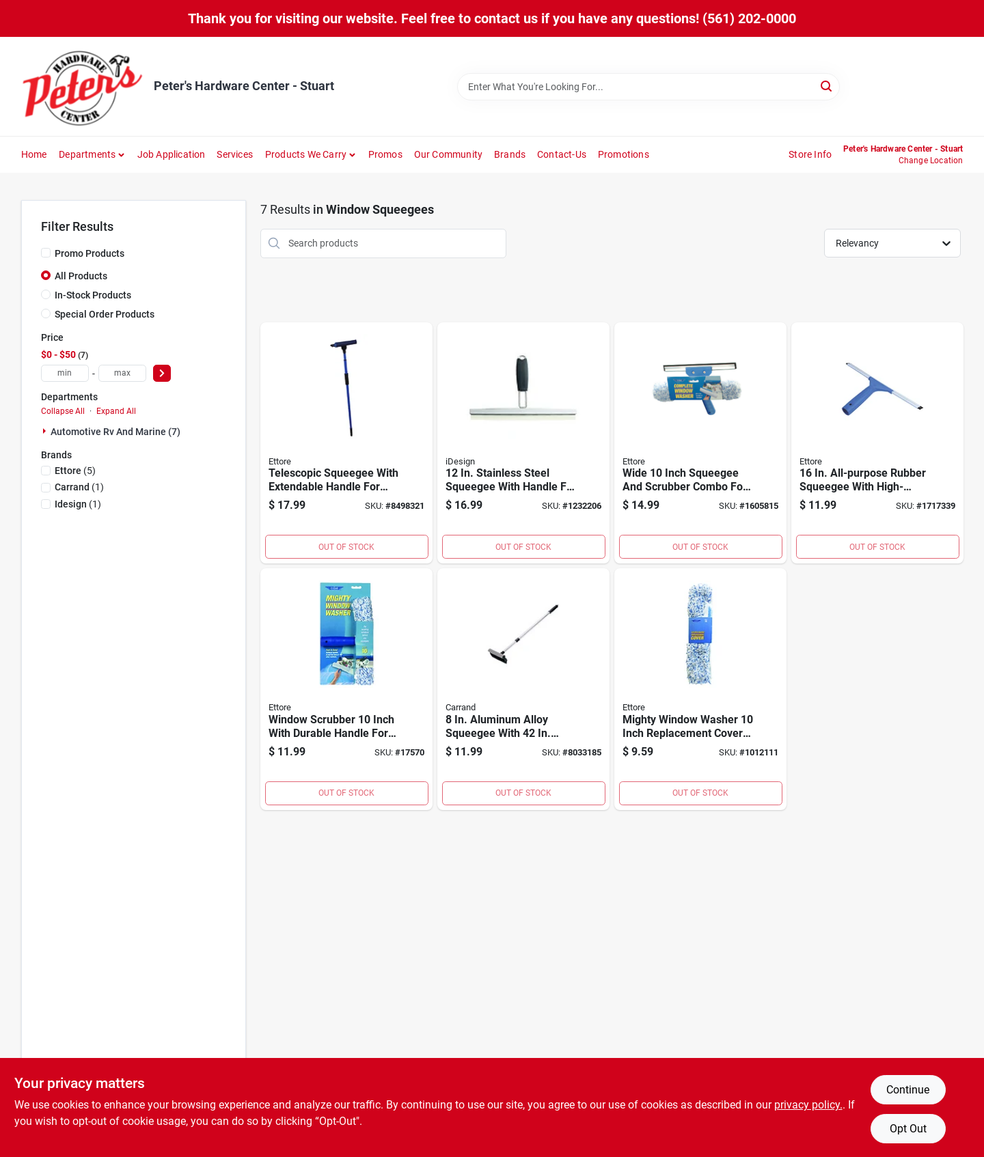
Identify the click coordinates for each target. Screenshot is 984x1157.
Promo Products (89, 253)
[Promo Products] (46, 252)
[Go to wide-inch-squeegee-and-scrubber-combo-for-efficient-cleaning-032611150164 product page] (700, 443)
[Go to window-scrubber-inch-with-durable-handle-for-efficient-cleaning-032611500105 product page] (346, 689)
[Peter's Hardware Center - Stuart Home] (82, 86)
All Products (81, 276)
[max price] (122, 373)
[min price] (65, 373)
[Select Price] (162, 373)
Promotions (623, 154)
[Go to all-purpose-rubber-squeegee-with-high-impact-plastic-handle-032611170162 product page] (877, 443)
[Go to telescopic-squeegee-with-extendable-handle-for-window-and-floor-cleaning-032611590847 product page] (346, 443)
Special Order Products (104, 314)
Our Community (448, 154)
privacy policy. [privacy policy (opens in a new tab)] (808, 1104)
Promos (385, 154)
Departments (87, 154)
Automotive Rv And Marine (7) (115, 431)
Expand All (116, 411)
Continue (907, 1089)
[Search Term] (648, 86)
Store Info (810, 154)
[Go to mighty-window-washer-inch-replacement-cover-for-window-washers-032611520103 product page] (700, 689)
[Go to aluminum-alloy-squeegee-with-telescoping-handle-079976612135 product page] (523, 689)
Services (235, 154)
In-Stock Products (93, 295)
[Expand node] (46, 431)
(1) (79, 487)
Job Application (171, 154)
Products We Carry (305, 154)
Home (34, 154)
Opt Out (908, 1128)
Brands (509, 154)
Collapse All (63, 411)
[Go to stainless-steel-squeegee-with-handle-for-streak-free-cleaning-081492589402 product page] (523, 443)
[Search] (827, 85)
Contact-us (561, 154)
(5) (75, 470)
